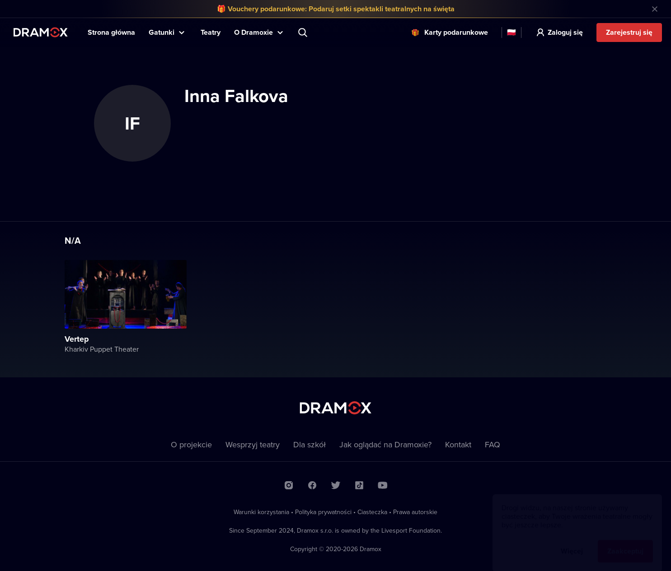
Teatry (211, 32)
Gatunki (161, 32)
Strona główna (111, 32)
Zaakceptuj (625, 542)
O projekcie (191, 444)
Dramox (41, 32)
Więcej (572, 542)
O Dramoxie (253, 32)
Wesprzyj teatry (252, 444)
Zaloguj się (565, 32)
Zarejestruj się (629, 32)
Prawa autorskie (415, 511)
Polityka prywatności (323, 511)
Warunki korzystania (261, 511)
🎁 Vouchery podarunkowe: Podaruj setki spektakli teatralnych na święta (336, 9)
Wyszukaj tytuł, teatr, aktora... (304, 32)
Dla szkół (309, 444)
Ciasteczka (372, 511)
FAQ (492, 444)
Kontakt (458, 444)
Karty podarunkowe (456, 32)
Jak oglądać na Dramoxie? (385, 444)
